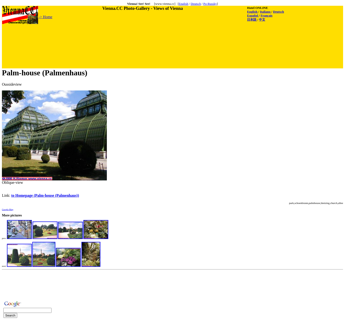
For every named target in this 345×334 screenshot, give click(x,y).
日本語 (252, 19)
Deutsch (196, 4)
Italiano (265, 11)
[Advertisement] (89, 35)
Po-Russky (210, 4)
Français (267, 15)
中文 (262, 19)
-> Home (45, 17)
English (183, 4)
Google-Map (7, 209)
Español (253, 15)
